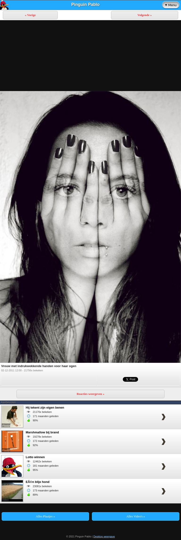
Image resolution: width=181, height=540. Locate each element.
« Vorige (30, 15)
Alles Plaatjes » (45, 516)
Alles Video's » (135, 516)
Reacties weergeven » (90, 394)
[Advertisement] (90, 56)
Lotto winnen (35, 457)
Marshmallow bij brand (42, 432)
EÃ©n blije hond (37, 482)
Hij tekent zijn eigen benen (45, 407)
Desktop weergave (104, 536)
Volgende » (144, 15)
